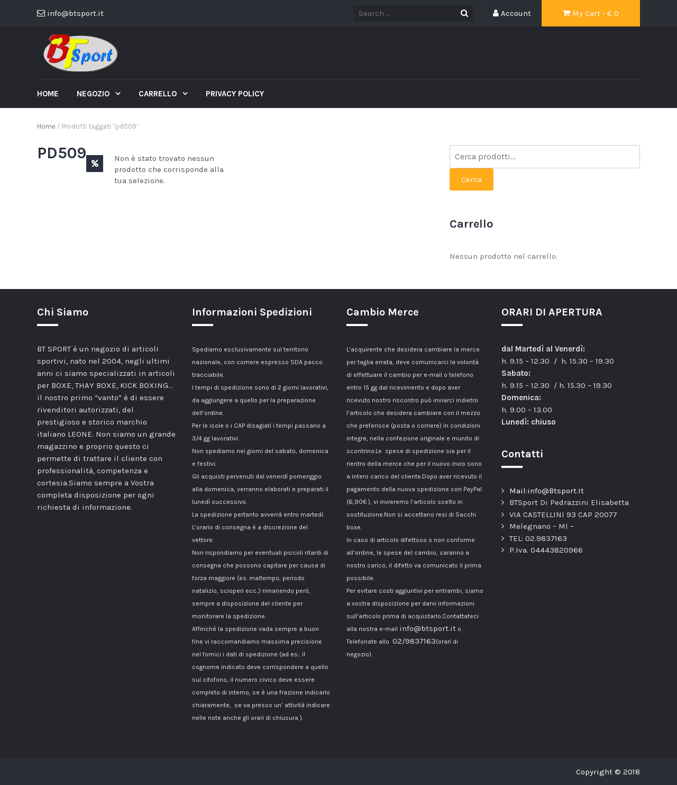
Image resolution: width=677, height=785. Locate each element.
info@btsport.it (427, 628)
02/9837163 (414, 641)
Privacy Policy (235, 93)
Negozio (94, 93)
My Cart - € (591, 13)
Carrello (159, 93)
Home (48, 93)
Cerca (471, 179)
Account (512, 13)
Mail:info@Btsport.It (546, 490)
